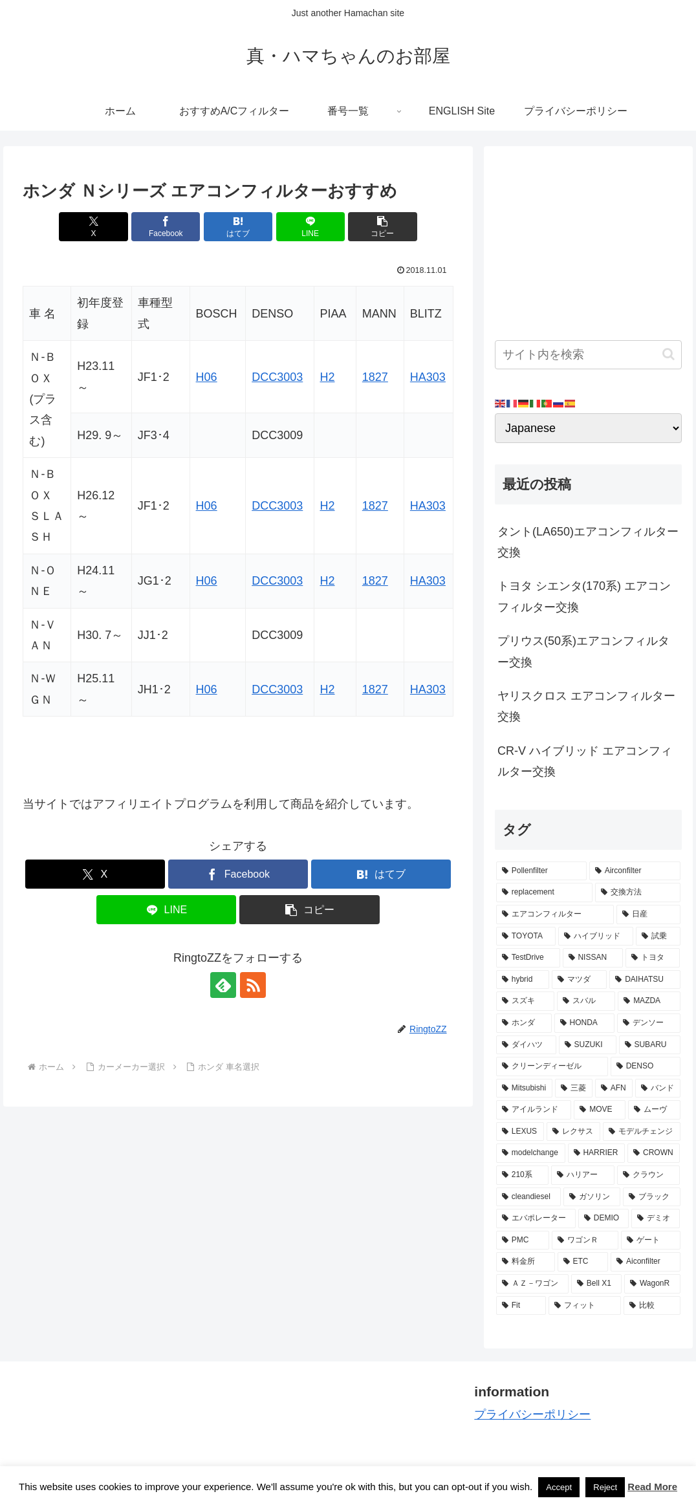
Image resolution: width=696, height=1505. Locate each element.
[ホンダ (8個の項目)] (524, 1023)
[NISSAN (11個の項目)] (593, 958)
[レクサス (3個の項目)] (573, 1132)
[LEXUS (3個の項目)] (520, 1132)
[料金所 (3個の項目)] (525, 1262)
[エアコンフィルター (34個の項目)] (555, 914)
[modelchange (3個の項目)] (530, 1153)
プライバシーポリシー (532, 1414)
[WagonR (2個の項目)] (652, 1284)
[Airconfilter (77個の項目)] (634, 871)
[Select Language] (588, 428)
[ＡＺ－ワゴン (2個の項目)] (532, 1284)
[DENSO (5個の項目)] (645, 1066)
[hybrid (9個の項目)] (522, 980)
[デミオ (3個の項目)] (655, 1218)
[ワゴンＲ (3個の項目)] (585, 1240)
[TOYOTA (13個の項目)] (526, 936)
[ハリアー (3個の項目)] (582, 1175)
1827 (375, 377)
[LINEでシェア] (310, 226)
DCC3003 (277, 377)
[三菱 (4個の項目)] (574, 1088)
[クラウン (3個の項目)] (648, 1175)
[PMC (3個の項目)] (522, 1240)
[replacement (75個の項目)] (544, 892)
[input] (588, 354)
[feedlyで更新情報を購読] (223, 985)
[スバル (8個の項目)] (586, 1001)
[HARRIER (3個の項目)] (596, 1153)
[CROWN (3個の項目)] (653, 1153)
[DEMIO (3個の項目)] (603, 1218)
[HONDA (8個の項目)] (584, 1023)
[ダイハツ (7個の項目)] (526, 1045)
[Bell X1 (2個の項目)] (596, 1284)
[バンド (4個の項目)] (657, 1088)
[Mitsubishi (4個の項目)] (524, 1088)
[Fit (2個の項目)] (521, 1306)
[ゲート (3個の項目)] (650, 1240)
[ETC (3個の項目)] (583, 1262)
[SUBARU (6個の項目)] (649, 1045)
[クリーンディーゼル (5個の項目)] (552, 1066)
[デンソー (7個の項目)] (648, 1023)
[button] (382, 226)
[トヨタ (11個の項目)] (652, 958)
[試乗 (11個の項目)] (658, 936)
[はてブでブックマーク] (238, 226)
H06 (206, 377)
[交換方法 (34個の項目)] (637, 892)
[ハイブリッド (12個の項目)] (595, 936)
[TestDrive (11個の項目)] (528, 958)
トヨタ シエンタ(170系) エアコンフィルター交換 (584, 596)
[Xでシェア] (93, 226)
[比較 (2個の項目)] (652, 1306)
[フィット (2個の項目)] (585, 1306)
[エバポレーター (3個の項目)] (536, 1218)
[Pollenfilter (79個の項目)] (541, 871)
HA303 (428, 377)
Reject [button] (605, 1487)
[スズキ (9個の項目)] (525, 1001)
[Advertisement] (588, 238)
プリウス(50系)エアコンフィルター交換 (583, 651)
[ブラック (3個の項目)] (651, 1197)
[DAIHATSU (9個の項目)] (644, 980)
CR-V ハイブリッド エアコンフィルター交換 (584, 761)
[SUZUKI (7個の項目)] (587, 1045)
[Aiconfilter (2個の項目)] (645, 1262)
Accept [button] (559, 1487)
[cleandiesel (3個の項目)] (528, 1197)
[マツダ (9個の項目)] (579, 980)
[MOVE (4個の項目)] (599, 1110)
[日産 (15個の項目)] (648, 914)
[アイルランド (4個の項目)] (533, 1110)
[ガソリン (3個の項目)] (591, 1197)
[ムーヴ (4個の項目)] (654, 1110)
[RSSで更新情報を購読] (253, 985)
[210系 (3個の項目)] (522, 1175)
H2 (327, 377)
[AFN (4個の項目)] (614, 1088)
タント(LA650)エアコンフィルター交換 (588, 542)
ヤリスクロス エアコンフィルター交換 (586, 706)
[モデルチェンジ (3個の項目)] (641, 1132)
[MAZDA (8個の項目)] (649, 1001)
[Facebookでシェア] (165, 226)
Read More (652, 1486)
